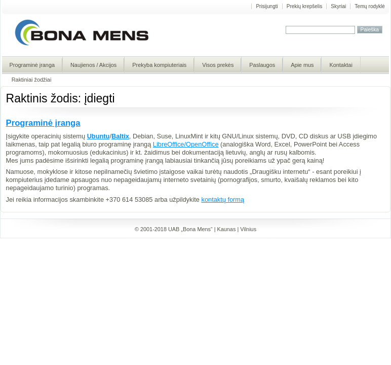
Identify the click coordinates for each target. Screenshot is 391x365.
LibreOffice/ (169, 144)
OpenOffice (202, 144)
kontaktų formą (223, 199)
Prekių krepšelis (305, 6)
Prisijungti (267, 6)
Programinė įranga (43, 123)
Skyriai (338, 6)
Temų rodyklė (369, 6)
